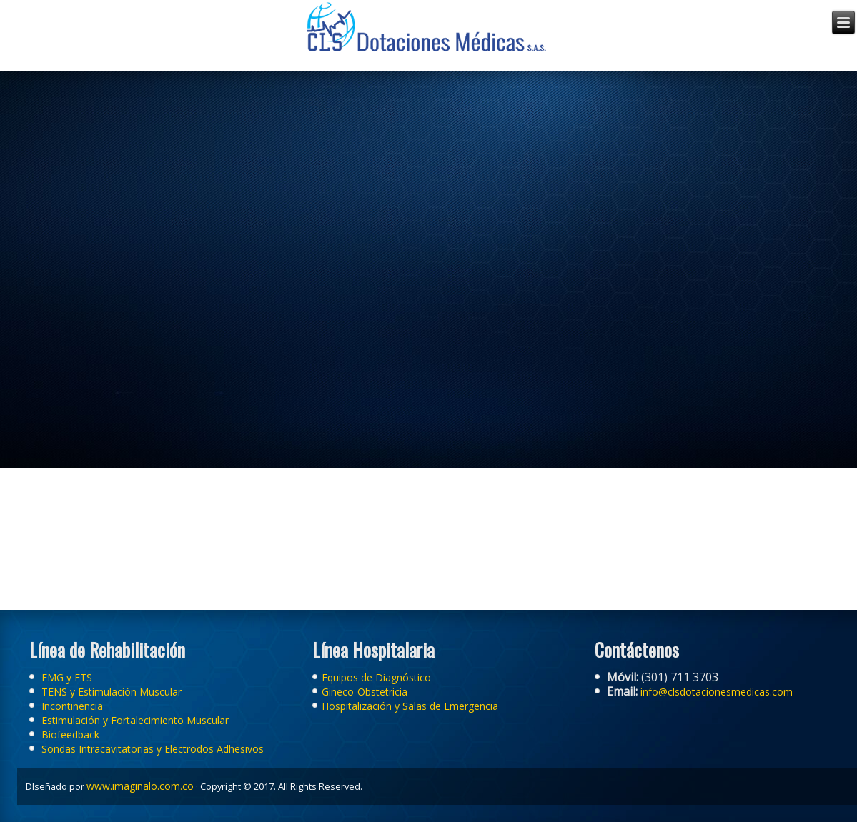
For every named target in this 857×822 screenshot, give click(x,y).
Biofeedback (70, 734)
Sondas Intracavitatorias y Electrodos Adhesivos (152, 749)
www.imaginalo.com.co (140, 786)
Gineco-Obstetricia (364, 691)
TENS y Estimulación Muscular (111, 691)
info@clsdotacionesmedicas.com (715, 691)
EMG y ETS (65, 677)
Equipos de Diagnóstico (376, 677)
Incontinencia (72, 706)
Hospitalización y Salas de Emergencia (410, 706)
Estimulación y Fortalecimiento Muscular (135, 720)
